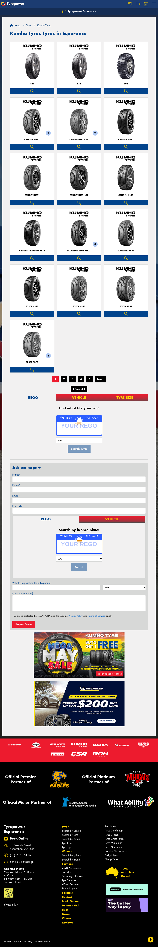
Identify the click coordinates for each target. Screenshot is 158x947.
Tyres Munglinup (113, 843)
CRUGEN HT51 (32, 195)
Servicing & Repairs (72, 876)
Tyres (65, 826)
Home (15, 25)
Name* (16, 474)
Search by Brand (71, 839)
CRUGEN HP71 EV (79, 139)
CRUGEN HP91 (126, 139)
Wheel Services (70, 884)
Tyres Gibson (111, 834)
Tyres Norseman (113, 847)
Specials (67, 892)
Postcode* (17, 506)
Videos (66, 918)
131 (79, 83)
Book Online (70, 901)
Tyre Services (69, 880)
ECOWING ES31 (126, 250)
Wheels (67, 851)
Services (67, 864)
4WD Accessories (71, 868)
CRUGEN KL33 (125, 195)
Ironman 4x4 (70, 905)
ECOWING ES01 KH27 (79, 250)
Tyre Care (67, 843)
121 (32, 83)
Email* (16, 495)
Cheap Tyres (111, 859)
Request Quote (23, 624)
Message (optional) (22, 593)
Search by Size (70, 835)
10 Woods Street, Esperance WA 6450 (23, 847)
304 (126, 83)
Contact (67, 897)
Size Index (110, 826)
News (66, 914)
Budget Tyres (111, 855)
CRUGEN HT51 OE (79, 195)
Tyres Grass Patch (114, 838)
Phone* (16, 485)
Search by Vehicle (71, 830)
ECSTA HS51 (32, 306)
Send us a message (21, 862)
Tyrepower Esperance (79, 11)
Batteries (66, 872)
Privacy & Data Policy (22, 941)
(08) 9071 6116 (20, 855)
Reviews (67, 922)
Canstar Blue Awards (116, 851)
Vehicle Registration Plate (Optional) (31, 583)
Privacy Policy (75, 615)
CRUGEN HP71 (32, 139)
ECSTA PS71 (32, 362)
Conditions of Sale (42, 941)
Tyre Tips (66, 847)
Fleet (65, 909)
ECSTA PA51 (126, 306)
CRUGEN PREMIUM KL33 (32, 250)
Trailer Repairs (69, 888)
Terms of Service (96, 615)
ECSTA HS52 (79, 306)
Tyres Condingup (114, 830)
